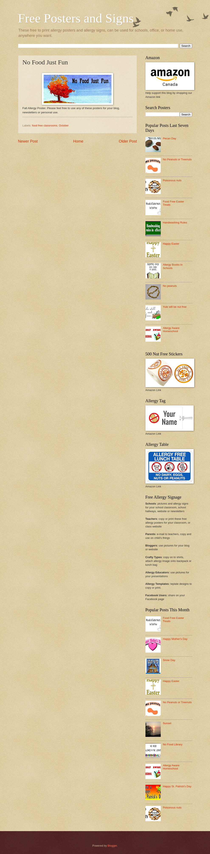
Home (78, 141)
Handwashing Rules (175, 222)
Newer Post (28, 141)
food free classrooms (45, 125)
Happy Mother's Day (175, 638)
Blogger (112, 845)
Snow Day (169, 660)
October (64, 125)
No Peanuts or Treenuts (177, 159)
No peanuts (170, 285)
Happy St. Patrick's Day (177, 786)
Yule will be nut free (175, 306)
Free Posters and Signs (76, 18)
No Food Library (172, 744)
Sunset (167, 723)
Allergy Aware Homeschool (171, 329)
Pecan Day (169, 138)
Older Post (128, 141)
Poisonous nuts (172, 180)
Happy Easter (171, 243)
